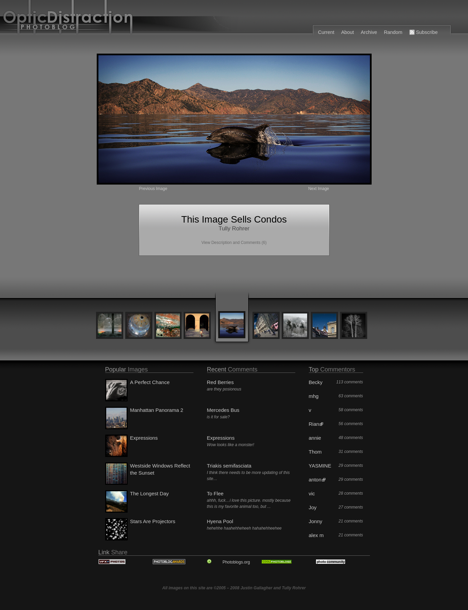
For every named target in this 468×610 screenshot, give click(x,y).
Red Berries (220, 382)
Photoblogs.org (236, 562)
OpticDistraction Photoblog (164, 18)
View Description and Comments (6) (234, 242)
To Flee (215, 493)
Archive (369, 32)
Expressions (144, 438)
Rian (314, 424)
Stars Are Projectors (152, 521)
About (347, 32)
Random (393, 32)
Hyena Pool (220, 521)
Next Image (318, 188)
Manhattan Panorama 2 (156, 410)
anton (315, 479)
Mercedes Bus (223, 410)
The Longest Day (149, 493)
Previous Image (153, 188)
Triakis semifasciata (229, 466)
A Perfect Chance (150, 382)
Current (326, 32)
